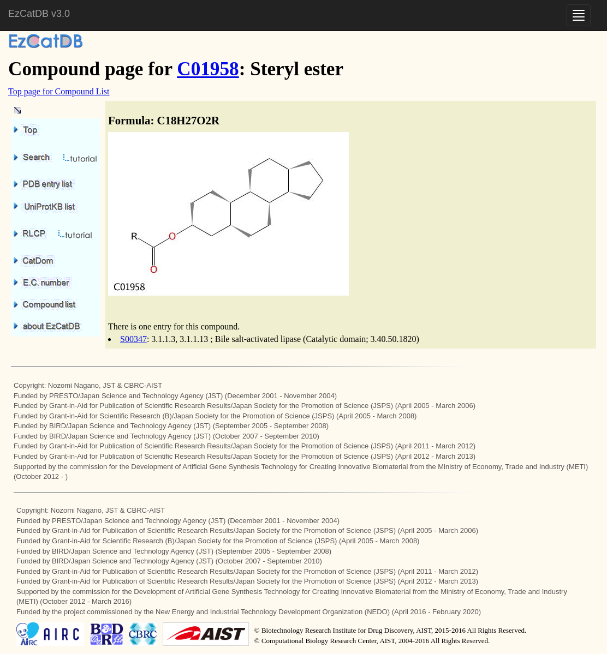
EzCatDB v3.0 (39, 13)
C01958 (208, 69)
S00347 (133, 339)
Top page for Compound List (59, 91)
